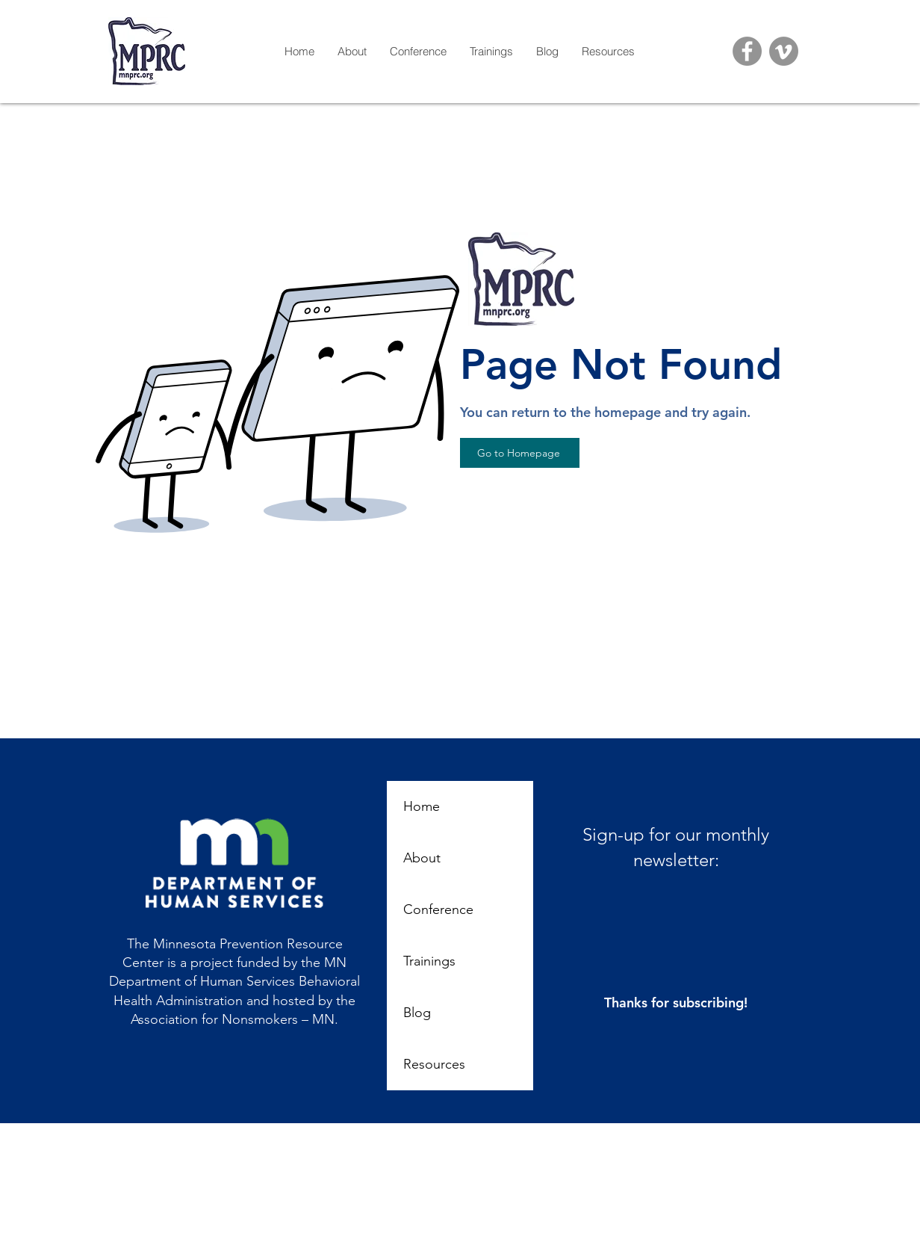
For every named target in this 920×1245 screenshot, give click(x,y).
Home (421, 806)
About (422, 858)
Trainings (429, 961)
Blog (417, 1012)
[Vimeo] (783, 51)
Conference (438, 909)
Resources (434, 1064)
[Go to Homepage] (519, 453)
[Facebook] (747, 51)
